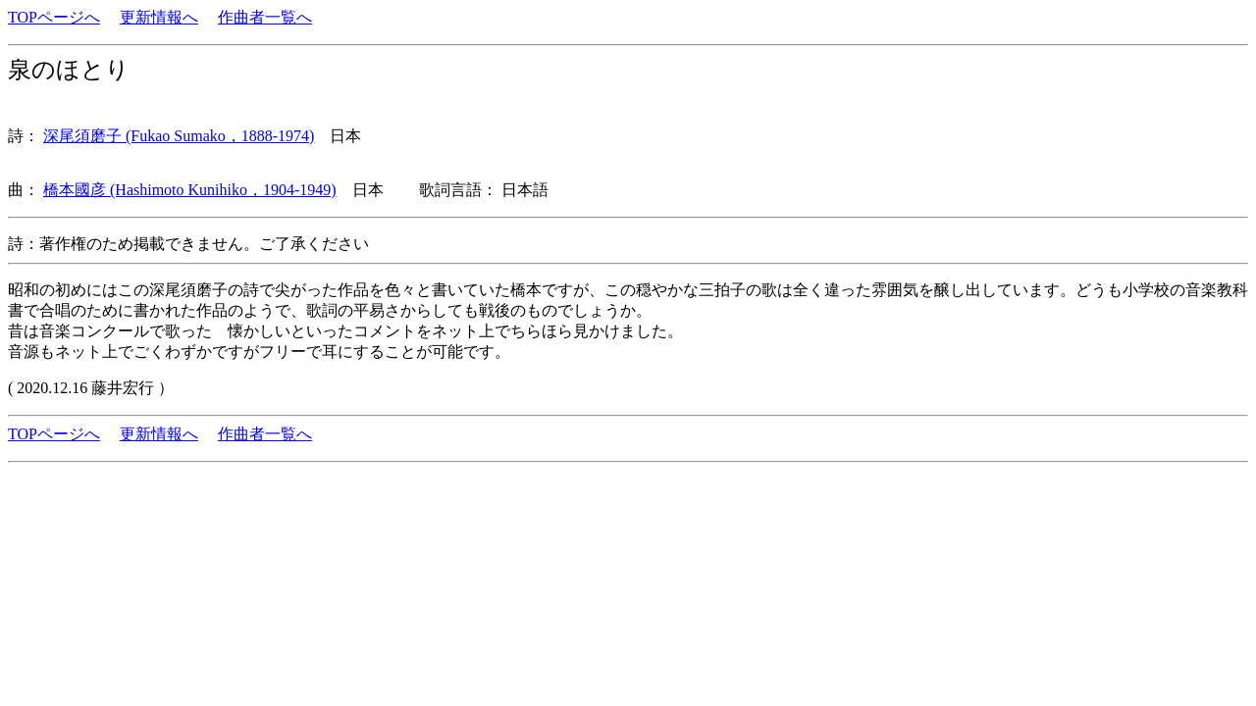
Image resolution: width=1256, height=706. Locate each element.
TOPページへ (54, 17)
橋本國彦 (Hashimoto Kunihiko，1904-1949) (190, 189)
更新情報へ (159, 17)
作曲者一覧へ (265, 17)
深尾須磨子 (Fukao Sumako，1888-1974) (178, 135)
